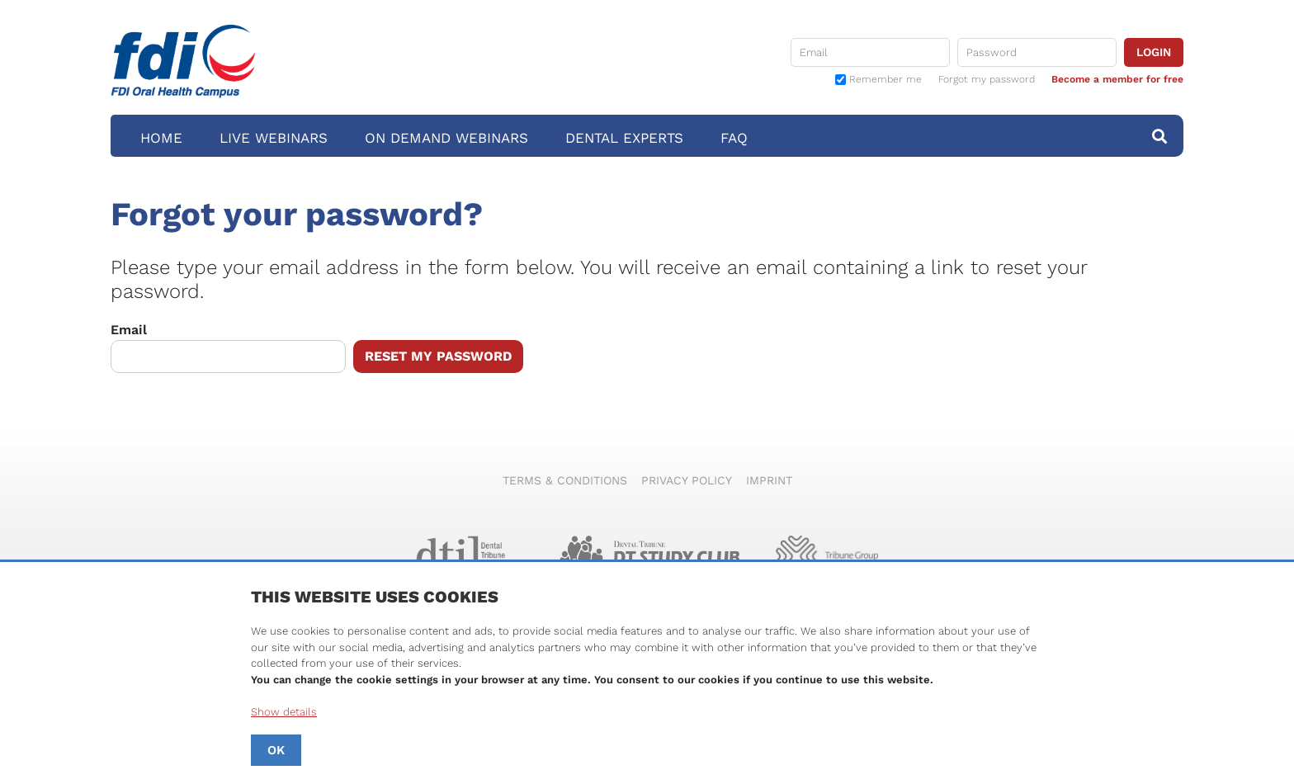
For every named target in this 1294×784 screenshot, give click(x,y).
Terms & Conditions (565, 480)
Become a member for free (1117, 79)
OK (276, 750)
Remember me (885, 79)
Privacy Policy (686, 480)
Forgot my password (986, 79)
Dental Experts (624, 138)
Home (161, 138)
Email (228, 347)
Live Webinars (274, 138)
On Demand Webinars (446, 138)
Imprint (769, 480)
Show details (284, 712)
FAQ (734, 138)
